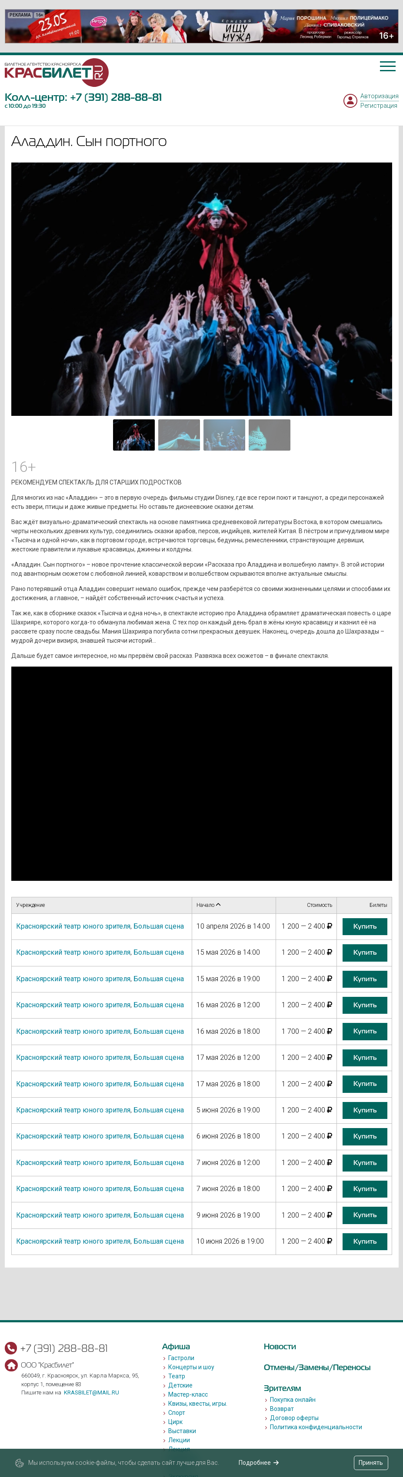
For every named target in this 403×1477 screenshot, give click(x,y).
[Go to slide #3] (224, 435)
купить (364, 926)
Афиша (176, 1346)
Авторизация (379, 96)
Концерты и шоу (191, 1367)
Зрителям (282, 1388)
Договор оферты (294, 1417)
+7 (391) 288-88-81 (116, 97)
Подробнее (259, 1462)
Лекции (179, 1440)
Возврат (282, 1408)
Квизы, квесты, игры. (197, 1403)
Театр (176, 1376)
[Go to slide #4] (269, 435)
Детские (180, 1385)
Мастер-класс (188, 1394)
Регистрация (378, 105)
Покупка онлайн (293, 1399)
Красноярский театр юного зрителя (73, 926)
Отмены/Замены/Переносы (317, 1367)
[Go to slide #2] (179, 435)
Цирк (175, 1421)
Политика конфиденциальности (316, 1427)
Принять (371, 1462)
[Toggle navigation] (388, 66)
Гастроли (181, 1357)
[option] (202, 26)
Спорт (176, 1412)
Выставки (182, 1430)
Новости (280, 1346)
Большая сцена (158, 926)
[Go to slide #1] (134, 435)
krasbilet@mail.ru (91, 1392)
